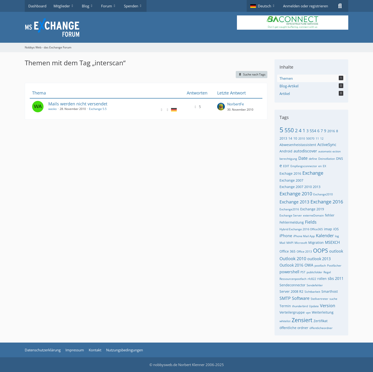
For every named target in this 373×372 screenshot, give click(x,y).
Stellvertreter (319, 299)
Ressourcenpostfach (293, 279)
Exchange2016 (289, 209)
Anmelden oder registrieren (305, 6)
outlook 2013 (319, 258)
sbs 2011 (336, 278)
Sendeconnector (292, 285)
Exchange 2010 (296, 193)
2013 (283, 138)
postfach (320, 266)
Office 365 (287, 251)
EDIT (286, 166)
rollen (322, 278)
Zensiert (302, 320)
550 (289, 130)
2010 (301, 139)
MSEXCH (332, 242)
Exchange (312, 173)
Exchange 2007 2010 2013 (300, 186)
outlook (336, 251)
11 (317, 139)
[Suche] (340, 6)
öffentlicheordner (321, 328)
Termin (285, 306)
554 (313, 130)
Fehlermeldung (292, 222)
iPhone (286, 235)
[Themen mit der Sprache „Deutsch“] (174, 109)
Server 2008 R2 (291, 291)
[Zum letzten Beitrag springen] (221, 106)
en (320, 166)
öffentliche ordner (294, 327)
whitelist (285, 321)
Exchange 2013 (294, 202)
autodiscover (305, 151)
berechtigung (288, 159)
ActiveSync (326, 144)
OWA (308, 265)
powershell (289, 271)
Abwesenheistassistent (298, 144)
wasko (52, 109)
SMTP (285, 298)
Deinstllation (326, 159)
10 (295, 138)
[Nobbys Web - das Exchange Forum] (186, 27)
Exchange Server (291, 215)
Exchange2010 (323, 194)
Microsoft (300, 243)
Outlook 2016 (291, 265)
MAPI (289, 243)
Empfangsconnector (303, 166)
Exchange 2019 (312, 209)
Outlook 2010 (293, 258)
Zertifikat (321, 321)
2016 (331, 131)
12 (322, 139)
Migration (316, 242)
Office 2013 (304, 252)
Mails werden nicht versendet (77, 104)
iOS (336, 229)
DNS (339, 158)
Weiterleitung (323, 312)
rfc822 (312, 279)
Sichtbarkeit (312, 292)
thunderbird (300, 306)
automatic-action (329, 151)
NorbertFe (235, 104)
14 (290, 138)
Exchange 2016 (326, 201)
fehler (329, 215)
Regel (327, 272)
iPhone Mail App (304, 236)
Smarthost (329, 291)
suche (333, 299)
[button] (263, 6)
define (313, 159)
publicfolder (314, 272)
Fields (311, 222)
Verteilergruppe (292, 312)
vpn (308, 313)
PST (302, 272)
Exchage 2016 (290, 173)
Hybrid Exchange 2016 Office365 (301, 229)
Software (300, 298)
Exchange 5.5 (98, 109)
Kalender (325, 235)
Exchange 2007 (291, 180)
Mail (282, 243)
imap (328, 229)
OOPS (320, 250)
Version (327, 305)
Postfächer (334, 266)
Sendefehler (315, 285)
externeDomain (313, 215)
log (337, 236)
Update (314, 306)
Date (303, 158)
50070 (310, 139)
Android (286, 151)
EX (324, 166)
